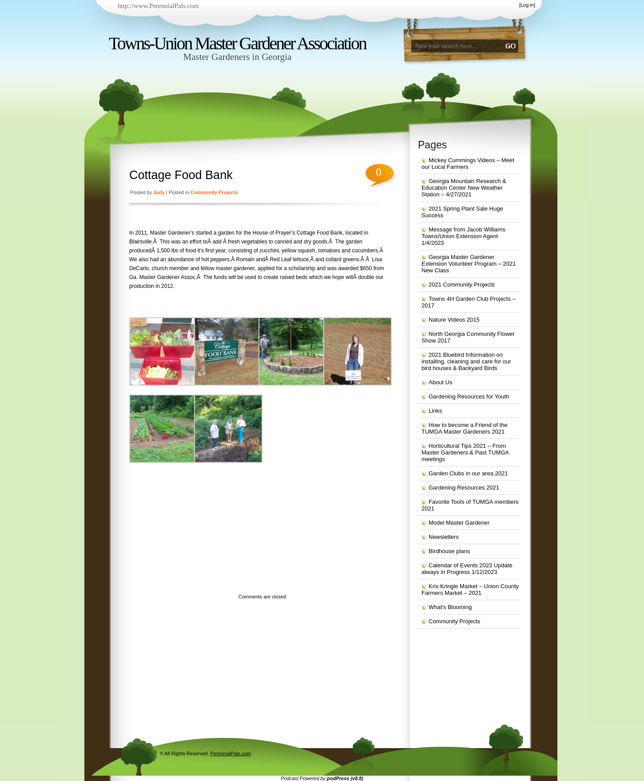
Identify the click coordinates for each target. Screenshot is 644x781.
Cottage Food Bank (181, 175)
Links (435, 410)
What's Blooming (450, 607)
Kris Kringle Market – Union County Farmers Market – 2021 (470, 589)
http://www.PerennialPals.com (158, 5)
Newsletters (444, 537)
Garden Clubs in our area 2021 (468, 473)
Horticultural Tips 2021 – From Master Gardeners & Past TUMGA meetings (465, 452)
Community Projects (214, 192)
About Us (440, 382)
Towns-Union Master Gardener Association (237, 43)
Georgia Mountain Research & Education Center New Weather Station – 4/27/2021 (463, 188)
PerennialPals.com (230, 753)
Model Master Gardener (459, 522)
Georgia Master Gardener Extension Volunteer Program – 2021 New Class (468, 264)
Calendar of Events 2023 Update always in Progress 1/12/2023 (467, 568)
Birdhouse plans (449, 551)
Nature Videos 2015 (454, 319)
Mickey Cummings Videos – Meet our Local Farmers (467, 163)
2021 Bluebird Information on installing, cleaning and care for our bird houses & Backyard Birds (466, 361)
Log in (527, 5)
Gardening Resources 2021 (464, 487)
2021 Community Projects (462, 284)
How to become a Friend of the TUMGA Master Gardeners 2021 (464, 428)
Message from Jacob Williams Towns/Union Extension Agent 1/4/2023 (463, 236)
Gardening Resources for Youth (469, 396)
